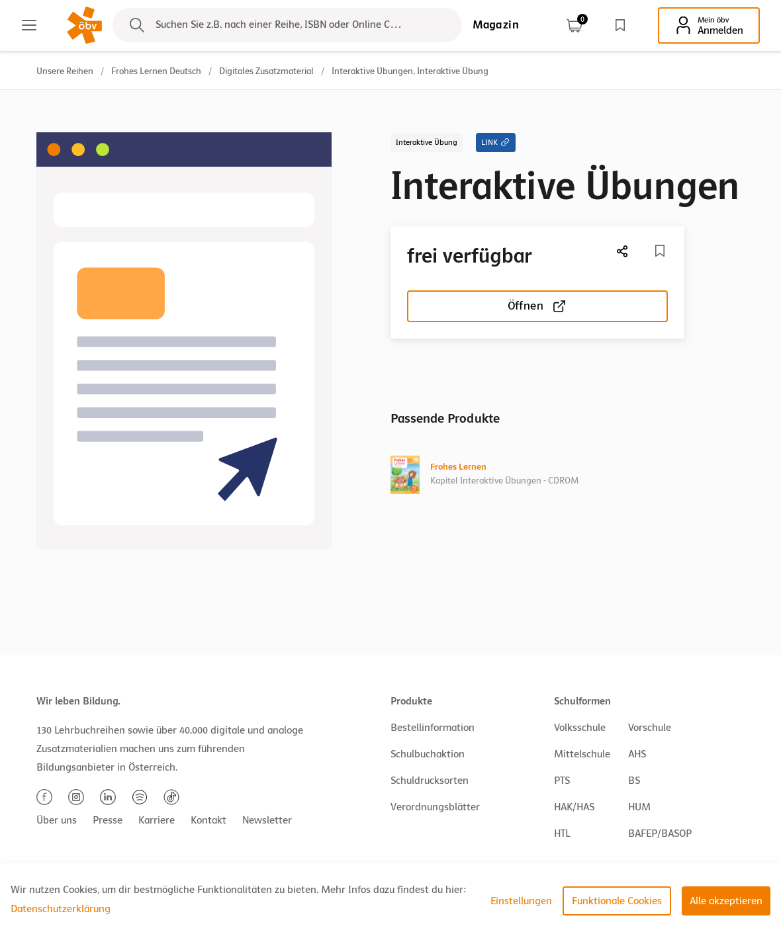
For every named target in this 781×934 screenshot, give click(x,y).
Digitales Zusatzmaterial (266, 71)
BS (634, 780)
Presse (107, 820)
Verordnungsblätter (435, 807)
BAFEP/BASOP (660, 833)
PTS (562, 780)
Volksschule (580, 728)
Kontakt (208, 820)
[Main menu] (29, 25)
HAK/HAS (574, 807)
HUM (639, 807)
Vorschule (649, 728)
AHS (637, 754)
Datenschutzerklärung (61, 909)
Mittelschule (582, 754)
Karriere (156, 820)
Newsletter (267, 820)
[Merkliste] (660, 251)
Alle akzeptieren (726, 901)
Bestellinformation (432, 728)
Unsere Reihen (64, 71)
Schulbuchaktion (427, 754)
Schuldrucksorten (429, 780)
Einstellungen (521, 901)
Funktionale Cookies (617, 901)
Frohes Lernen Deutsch (156, 71)
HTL (562, 833)
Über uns (56, 820)
